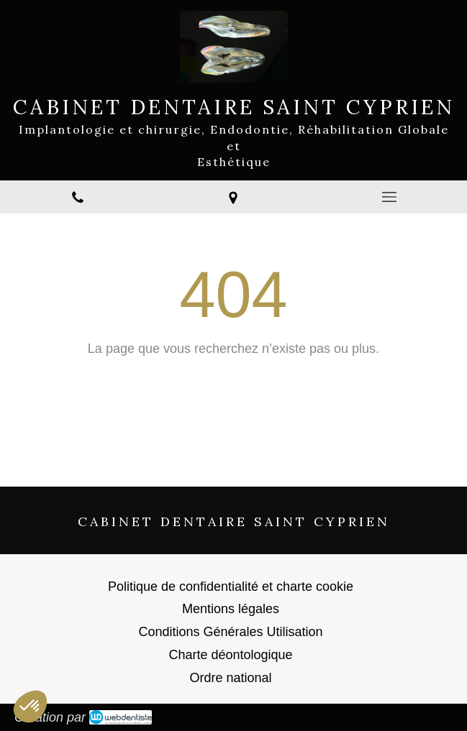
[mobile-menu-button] (389, 197)
